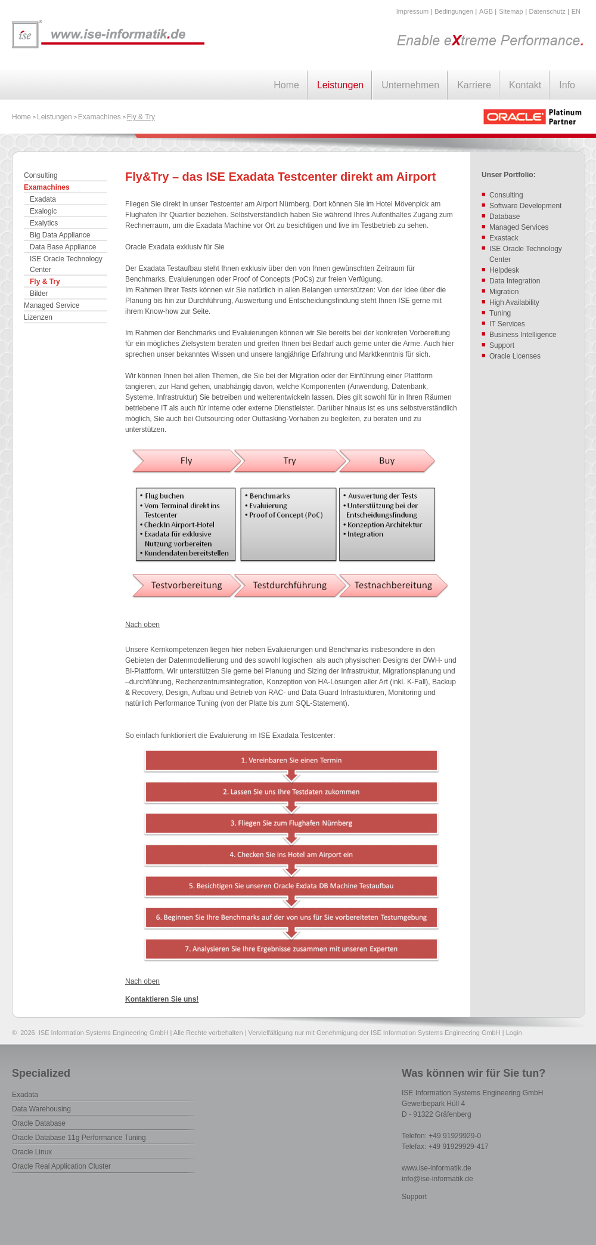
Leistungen (340, 85)
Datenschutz (547, 11)
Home (286, 85)
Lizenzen (38, 317)
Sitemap (511, 11)
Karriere (474, 85)
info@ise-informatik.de (437, 1179)
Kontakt (525, 85)
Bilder (39, 293)
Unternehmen (410, 85)
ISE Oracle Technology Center (66, 264)
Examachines (99, 117)
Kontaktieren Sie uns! (161, 999)
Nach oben (142, 624)
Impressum (412, 11)
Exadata (43, 199)
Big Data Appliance (60, 235)
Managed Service (51, 305)
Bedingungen (453, 11)
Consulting (41, 175)
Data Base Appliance (63, 247)
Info (567, 85)
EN (576, 11)
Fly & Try (141, 117)
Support (414, 1197)
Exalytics (44, 223)
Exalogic (43, 211)
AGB (486, 11)
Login (514, 1032)
